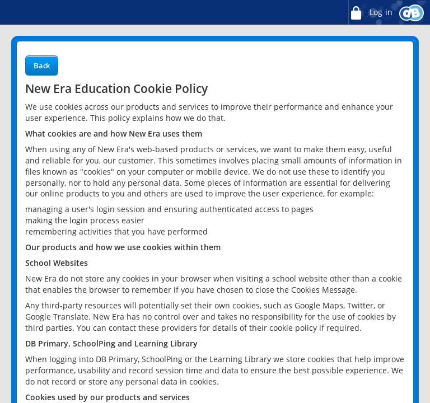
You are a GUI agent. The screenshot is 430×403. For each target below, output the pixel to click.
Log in (370, 13)
